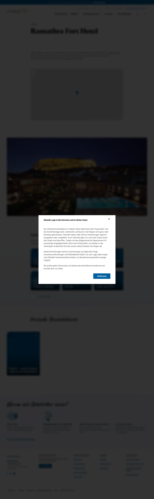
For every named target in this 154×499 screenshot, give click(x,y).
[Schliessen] (109, 219)
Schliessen (102, 276)
